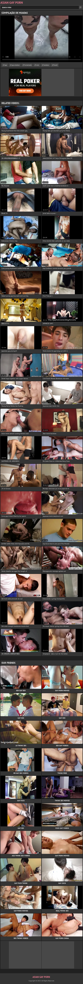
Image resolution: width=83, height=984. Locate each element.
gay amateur (16, 65)
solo (37, 65)
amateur (46, 65)
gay (6, 65)
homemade (28, 65)
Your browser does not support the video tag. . (41, 39)
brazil (55, 65)
